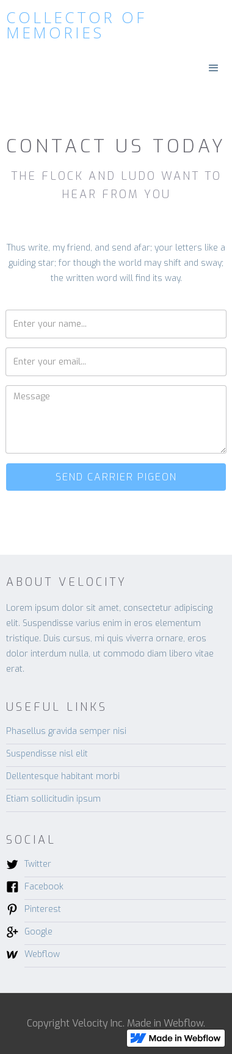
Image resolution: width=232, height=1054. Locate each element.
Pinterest (42, 909)
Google (38, 932)
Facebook (43, 886)
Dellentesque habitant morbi (63, 776)
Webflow (42, 954)
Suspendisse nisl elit (47, 754)
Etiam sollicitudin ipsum (53, 799)
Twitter (37, 864)
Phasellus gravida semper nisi (66, 731)
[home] (116, 25)
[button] (213, 68)
